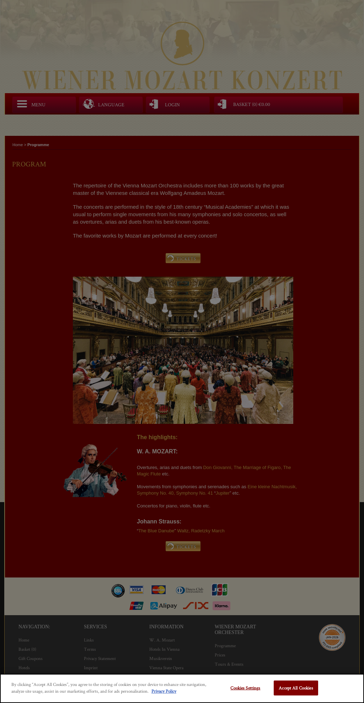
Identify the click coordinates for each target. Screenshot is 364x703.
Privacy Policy (163, 691)
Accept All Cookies (296, 688)
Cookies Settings (245, 688)
